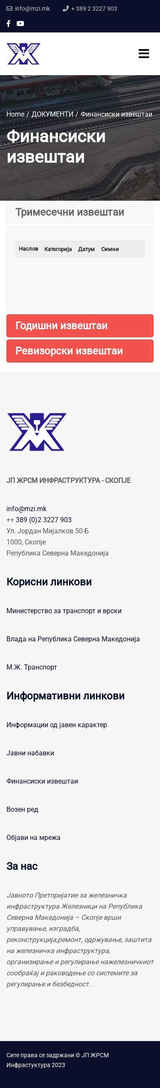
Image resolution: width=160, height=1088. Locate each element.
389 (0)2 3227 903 (44, 520)
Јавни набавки (30, 753)
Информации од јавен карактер (56, 725)
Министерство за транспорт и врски (64, 611)
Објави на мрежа (33, 838)
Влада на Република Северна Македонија (73, 639)
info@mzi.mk (26, 509)
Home (15, 114)
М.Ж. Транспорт (31, 667)
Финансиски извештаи (42, 781)
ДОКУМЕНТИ (52, 114)
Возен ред (22, 809)
